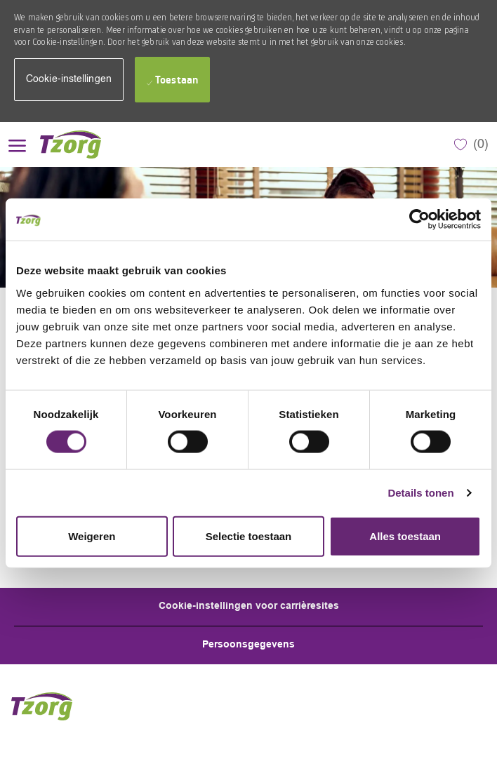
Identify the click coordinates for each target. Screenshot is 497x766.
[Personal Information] (248, 645)
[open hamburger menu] (17, 144)
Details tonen (420, 493)
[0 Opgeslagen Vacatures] (471, 144)
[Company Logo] (75, 144)
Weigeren (91, 536)
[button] (69, 79)
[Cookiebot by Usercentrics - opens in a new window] (419, 219)
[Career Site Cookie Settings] (249, 607)
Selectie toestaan (249, 536)
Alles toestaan (405, 536)
